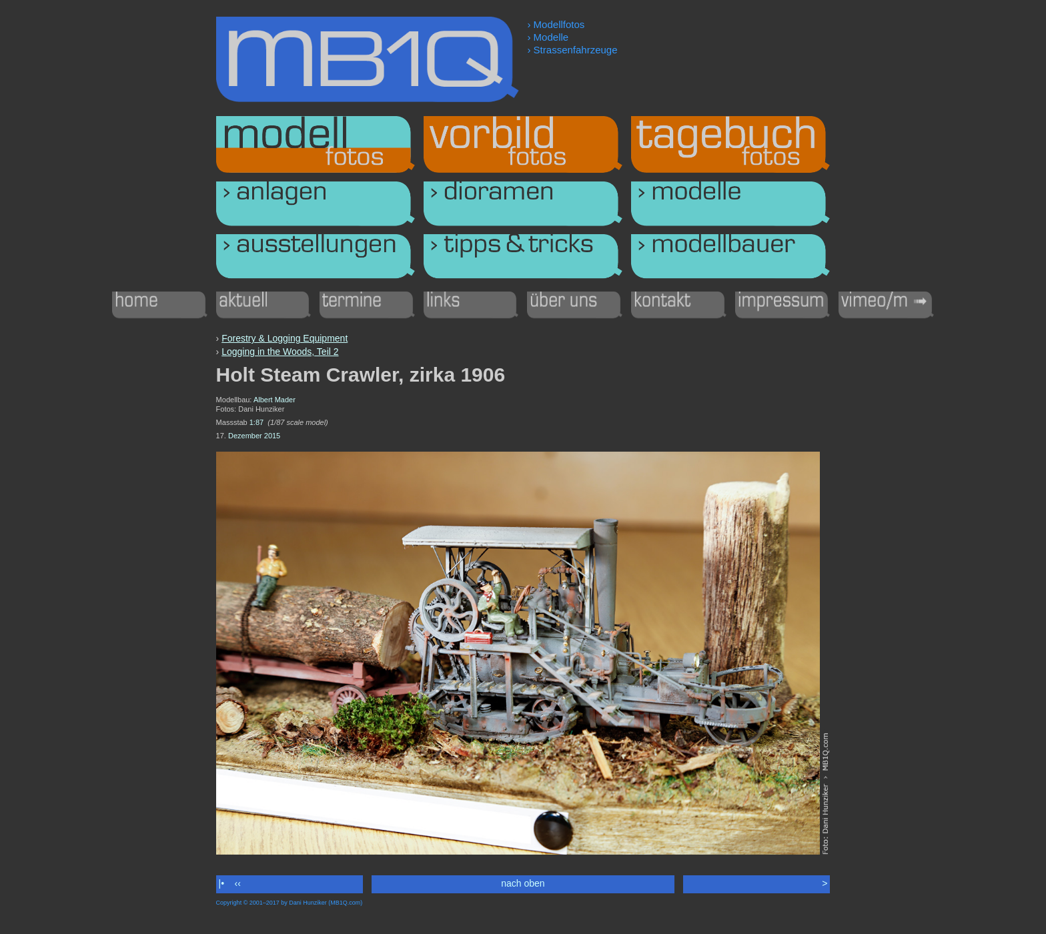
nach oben (522, 883)
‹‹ (237, 883)
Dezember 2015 (254, 436)
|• (221, 883)
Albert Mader (274, 400)
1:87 (256, 422)
